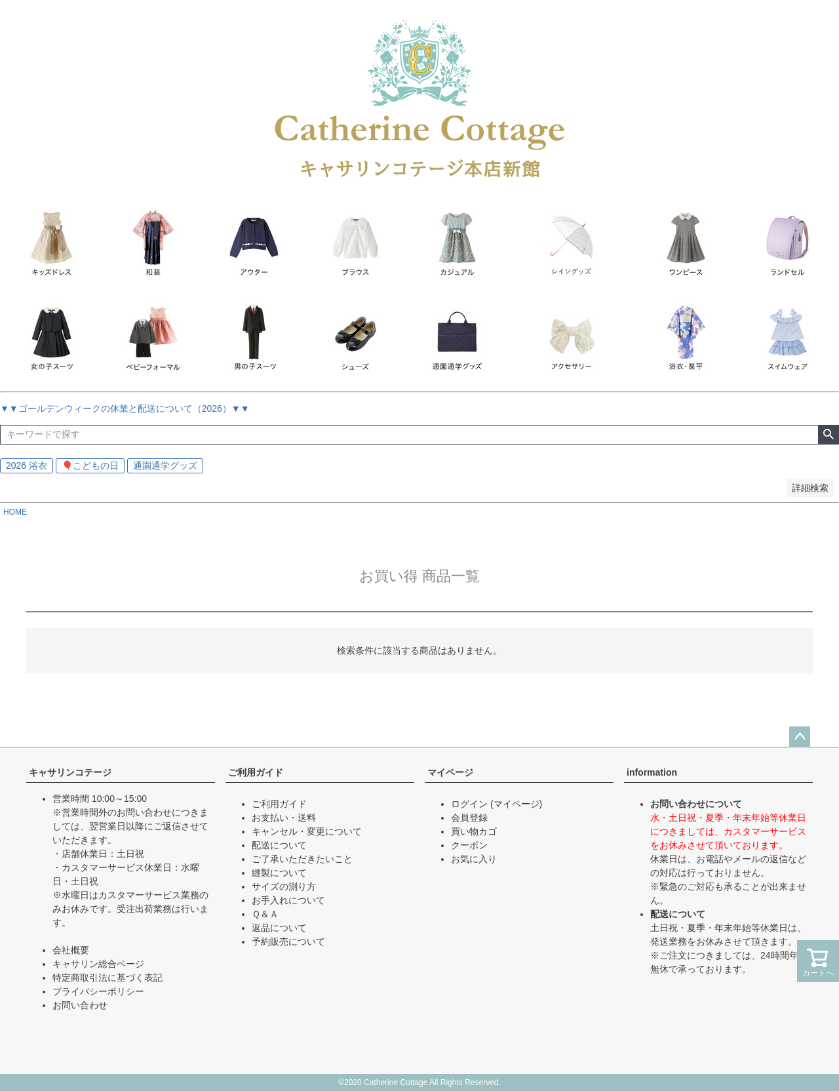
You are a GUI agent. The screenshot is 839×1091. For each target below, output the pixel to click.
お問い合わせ (79, 1005)
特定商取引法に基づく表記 (107, 977)
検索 (828, 435)
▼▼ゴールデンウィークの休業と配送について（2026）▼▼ (125, 408)
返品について (279, 927)
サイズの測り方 (284, 886)
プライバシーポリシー (98, 991)
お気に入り (474, 859)
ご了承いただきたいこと (302, 859)
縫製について (279, 872)
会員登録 (469, 817)
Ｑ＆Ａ (265, 914)
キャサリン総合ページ (98, 964)
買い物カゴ (474, 831)
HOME (15, 512)
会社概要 (70, 950)
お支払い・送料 (284, 817)
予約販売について (288, 941)
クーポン (469, 845)
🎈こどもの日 (90, 465)
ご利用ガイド (255, 772)
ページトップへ (799, 736)
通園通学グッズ (165, 465)
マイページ (450, 772)
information (652, 772)
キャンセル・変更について (307, 831)
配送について (279, 845)
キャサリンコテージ (70, 772)
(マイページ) (516, 804)
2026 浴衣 (26, 465)
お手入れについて (288, 900)
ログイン (469, 804)
